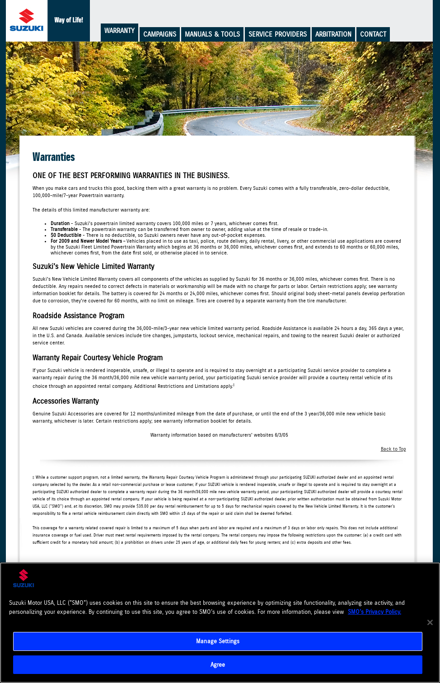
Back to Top (393, 449)
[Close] (430, 623)
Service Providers (277, 34)
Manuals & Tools (212, 34)
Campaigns (159, 34)
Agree (218, 665)
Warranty (119, 31)
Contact (373, 34)
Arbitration (333, 34)
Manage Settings (217, 641)
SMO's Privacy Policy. (374, 612)
